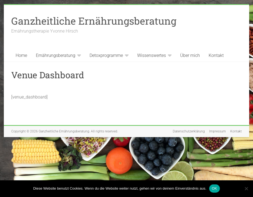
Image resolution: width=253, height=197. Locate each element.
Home (21, 55)
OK (214, 188)
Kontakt (216, 55)
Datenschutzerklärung (189, 131)
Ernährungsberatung (55, 55)
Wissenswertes (151, 55)
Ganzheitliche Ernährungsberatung (93, 20)
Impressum (217, 131)
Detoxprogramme (106, 55)
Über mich (190, 55)
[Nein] (246, 188)
